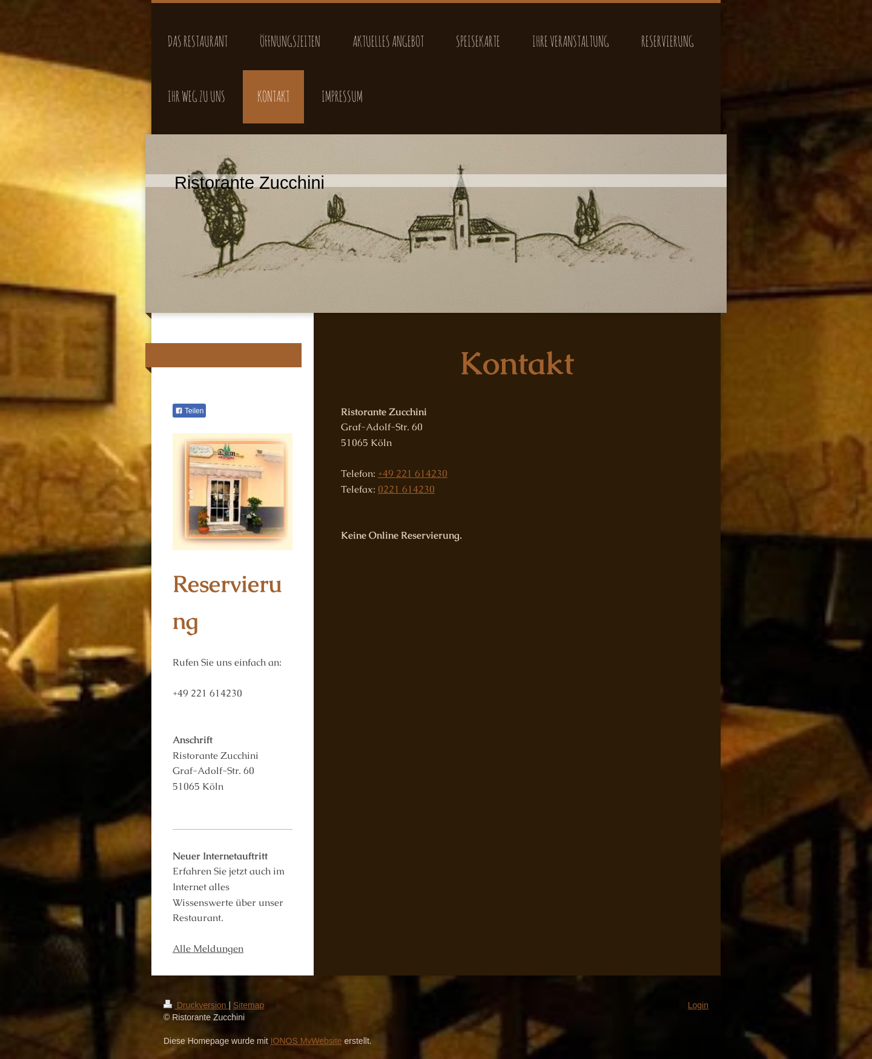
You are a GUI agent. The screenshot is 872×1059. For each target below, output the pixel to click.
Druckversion (196, 1005)
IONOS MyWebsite (306, 1041)
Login (698, 1005)
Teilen (189, 411)
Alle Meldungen (208, 948)
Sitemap (248, 1005)
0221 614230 (406, 489)
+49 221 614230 (413, 473)
